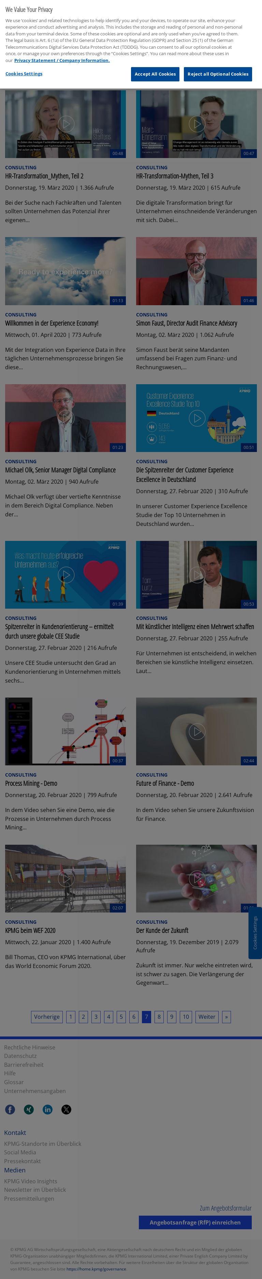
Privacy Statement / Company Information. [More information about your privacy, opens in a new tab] (62, 57)
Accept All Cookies (155, 70)
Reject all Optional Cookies (218, 70)
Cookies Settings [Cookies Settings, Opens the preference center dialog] (23, 70)
